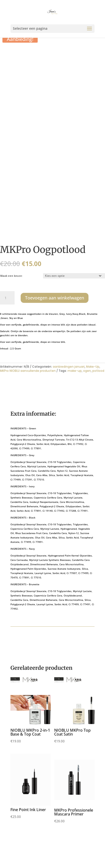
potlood (98, 371)
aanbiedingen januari (69, 366)
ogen (87, 371)
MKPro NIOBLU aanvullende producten (28, 371)
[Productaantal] (7, 298)
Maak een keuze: (11, 276)
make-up (75, 371)
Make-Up (92, 366)
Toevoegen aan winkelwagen (54, 298)
